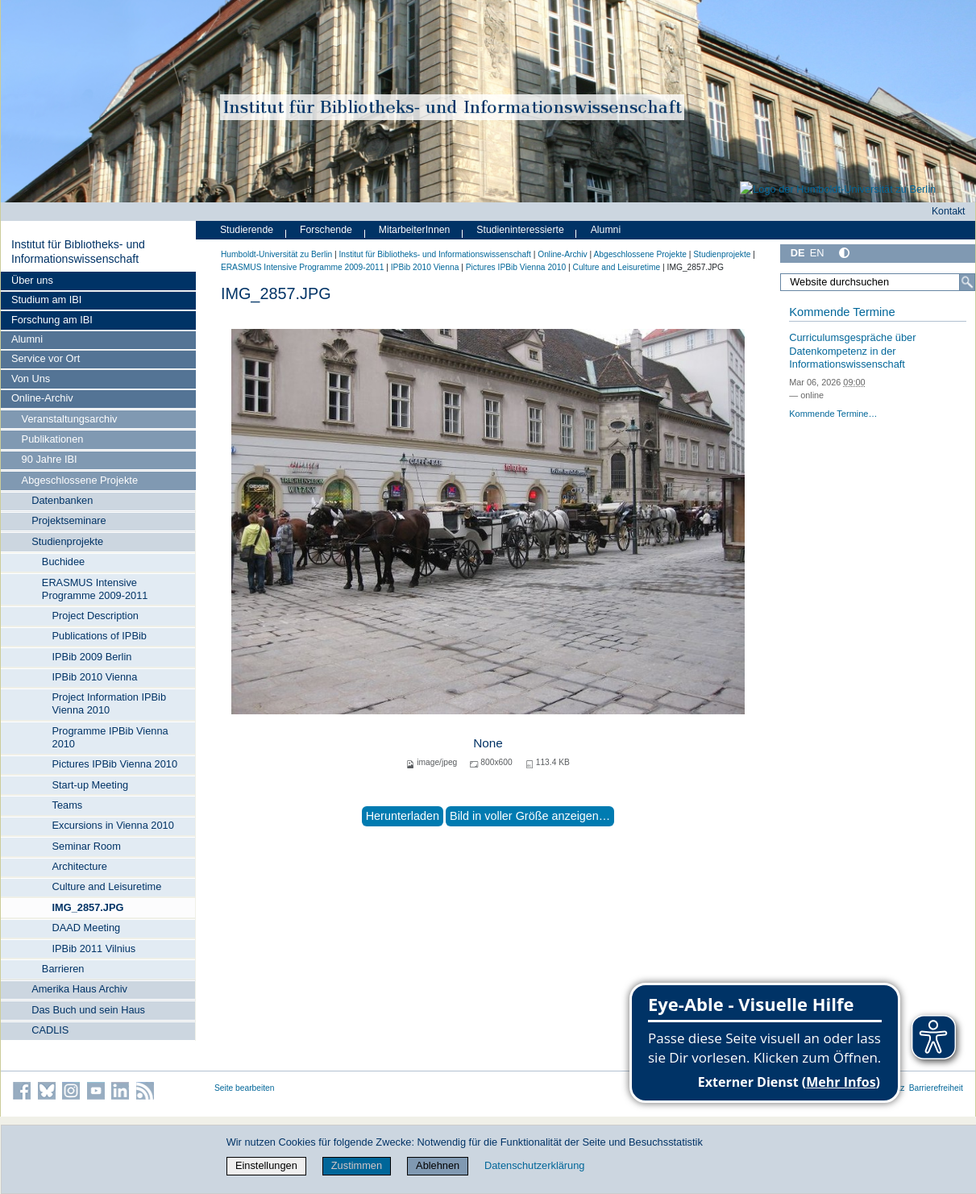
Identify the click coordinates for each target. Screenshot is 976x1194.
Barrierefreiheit (936, 1088)
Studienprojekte (67, 541)
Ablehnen (437, 1165)
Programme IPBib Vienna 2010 (110, 737)
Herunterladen (402, 815)
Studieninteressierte (519, 229)
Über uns (32, 280)
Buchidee (63, 561)
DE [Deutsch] (798, 253)
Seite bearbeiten (244, 1088)
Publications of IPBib (99, 636)
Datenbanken (62, 500)
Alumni (27, 339)
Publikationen (53, 439)
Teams (67, 805)
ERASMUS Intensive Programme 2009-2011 (95, 588)
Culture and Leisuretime (107, 886)
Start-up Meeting (90, 785)
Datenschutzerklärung (534, 1165)
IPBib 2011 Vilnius (94, 948)
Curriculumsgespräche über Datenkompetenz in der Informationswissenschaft (852, 350)
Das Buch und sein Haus (88, 1010)
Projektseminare (68, 520)
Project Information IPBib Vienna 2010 (109, 703)
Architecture (79, 866)
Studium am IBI (46, 299)
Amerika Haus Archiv (79, 989)
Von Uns (30, 378)
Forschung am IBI (52, 320)
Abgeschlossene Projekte (80, 480)
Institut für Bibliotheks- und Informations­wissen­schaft (78, 251)
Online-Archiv (42, 398)
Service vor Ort (45, 358)
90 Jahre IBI (49, 459)
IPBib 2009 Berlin (92, 657)
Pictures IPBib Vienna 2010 (115, 764)
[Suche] (967, 282)
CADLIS (50, 1030)
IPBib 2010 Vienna (95, 677)
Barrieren (63, 969)
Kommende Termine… (833, 413)
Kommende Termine (842, 312)
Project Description (95, 615)
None (488, 743)
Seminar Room (86, 846)
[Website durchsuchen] (877, 282)
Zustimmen (356, 1165)
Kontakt (949, 211)
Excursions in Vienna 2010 (113, 825)
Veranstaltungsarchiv (70, 419)
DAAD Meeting (86, 928)
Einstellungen (266, 1165)
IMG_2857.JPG (88, 907)
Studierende (246, 229)
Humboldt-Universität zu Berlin (276, 254)
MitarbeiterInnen (415, 229)
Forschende (326, 229)
